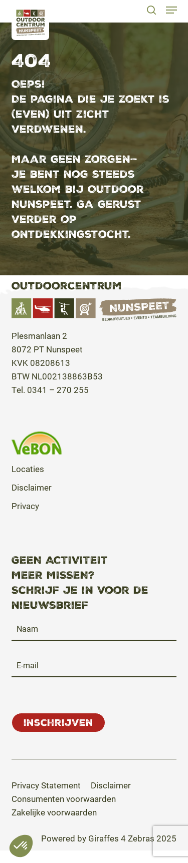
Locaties (28, 469)
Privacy (25, 506)
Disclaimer (32, 487)
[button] (170, 10)
